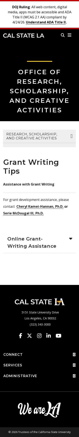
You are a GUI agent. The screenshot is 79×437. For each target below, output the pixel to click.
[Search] (63, 35)
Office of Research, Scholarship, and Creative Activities (39, 91)
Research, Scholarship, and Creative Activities (31, 136)
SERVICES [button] (39, 365)
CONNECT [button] (39, 355)
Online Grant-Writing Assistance (31, 242)
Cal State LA (23, 35)
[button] (70, 35)
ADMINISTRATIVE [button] (39, 376)
